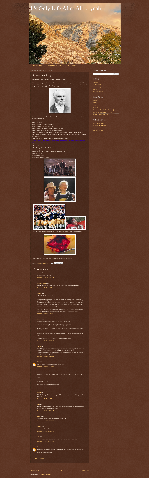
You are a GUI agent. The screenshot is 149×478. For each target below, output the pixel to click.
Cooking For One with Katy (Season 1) (103, 110)
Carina (39, 273)
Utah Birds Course (98, 91)
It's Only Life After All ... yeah (65, 8)
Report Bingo (38, 65)
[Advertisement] (65, 466)
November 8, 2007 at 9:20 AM (45, 288)
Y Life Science (97, 128)
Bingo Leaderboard (54, 65)
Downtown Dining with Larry (100, 114)
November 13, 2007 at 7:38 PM (45, 455)
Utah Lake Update (98, 130)
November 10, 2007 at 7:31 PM (45, 431)
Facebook (95, 100)
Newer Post (34, 470)
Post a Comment (39, 458)
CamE (38, 416)
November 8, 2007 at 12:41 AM (45, 277)
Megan (39, 392)
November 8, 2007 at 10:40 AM (45, 356)
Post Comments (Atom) (44, 474)
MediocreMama (41, 283)
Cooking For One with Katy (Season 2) (103, 112)
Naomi (39, 319)
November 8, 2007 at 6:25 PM (45, 399)
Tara (38, 447)
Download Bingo (72, 65)
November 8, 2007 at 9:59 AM (45, 313)
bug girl (39, 293)
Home (60, 470)
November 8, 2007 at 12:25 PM (45, 387)
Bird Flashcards (97, 84)
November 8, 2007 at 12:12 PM (45, 366)
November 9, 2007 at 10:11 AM (45, 411)
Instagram (95, 102)
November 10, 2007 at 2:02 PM (45, 421)
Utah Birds (96, 89)
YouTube (95, 107)
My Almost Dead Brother (99, 125)
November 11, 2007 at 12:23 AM (45, 441)
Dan (38, 361)
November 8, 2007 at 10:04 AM (45, 341)
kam (38, 436)
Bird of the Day (97, 87)
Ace (38, 404)
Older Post (85, 470)
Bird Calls (95, 82)
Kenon (39, 346)
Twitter (94, 105)
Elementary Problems (99, 123)
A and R (39, 426)
